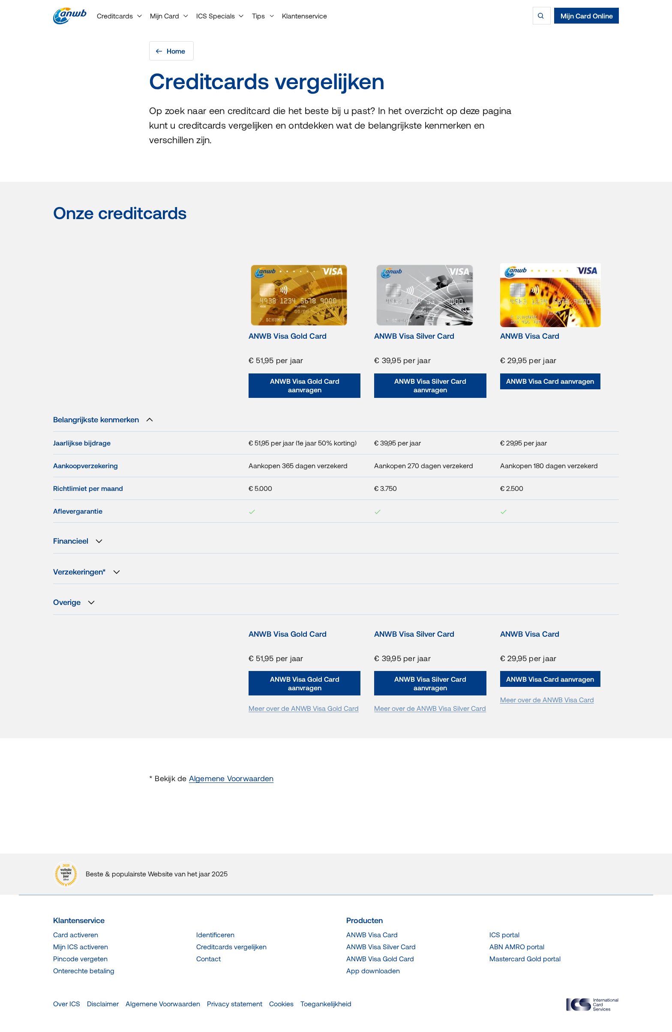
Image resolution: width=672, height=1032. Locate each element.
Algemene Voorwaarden (231, 778)
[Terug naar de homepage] (70, 15)
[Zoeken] (542, 15)
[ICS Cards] (592, 1004)
